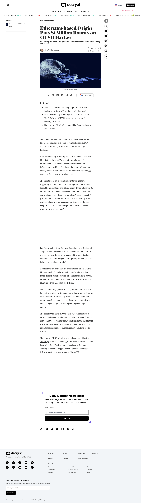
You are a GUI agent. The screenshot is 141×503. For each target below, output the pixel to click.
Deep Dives (81, 453)
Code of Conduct (73, 469)
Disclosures (51, 469)
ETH (26, 15)
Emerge (69, 11)
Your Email (49, 407)
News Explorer (83, 458)
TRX (117, 15)
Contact (89, 467)
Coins (50, 458)
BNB (62, 15)
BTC (7, 15)
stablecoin (62, 139)
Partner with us (128, 11)
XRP (46, 15)
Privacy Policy (72, 472)
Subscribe (10, 493)
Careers (89, 469)
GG (64, 11)
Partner (51, 453)
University (95, 453)
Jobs (88, 472)
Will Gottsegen (53, 50)
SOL (100, 15)
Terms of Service (72, 467)
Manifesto (51, 472)
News (54, 11)
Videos (76, 11)
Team (50, 467)
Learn (59, 11)
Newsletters (84, 11)
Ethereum (48, 139)
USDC (80, 15)
